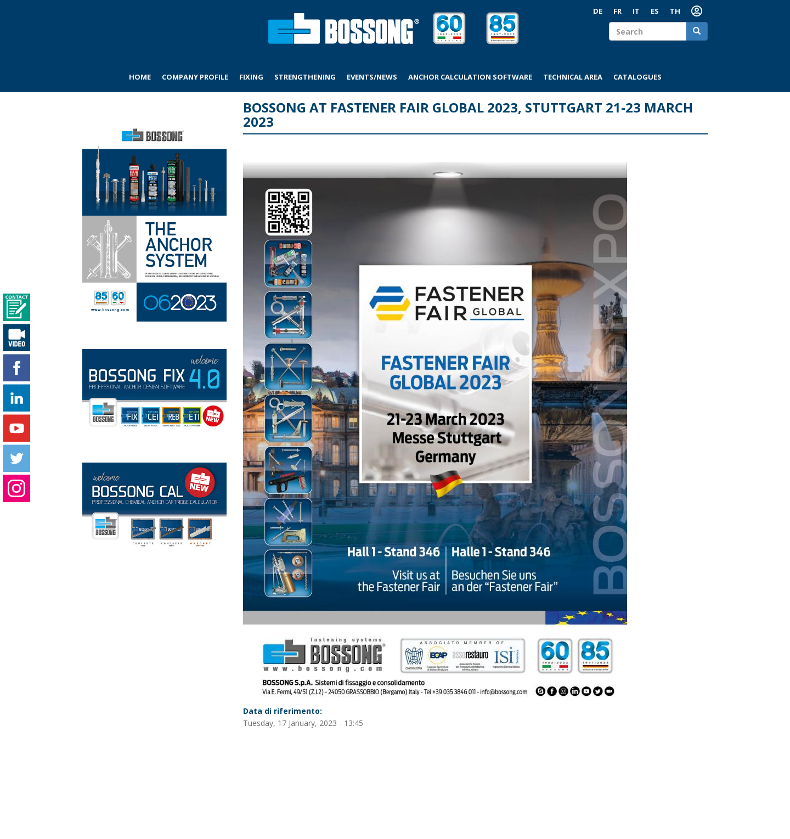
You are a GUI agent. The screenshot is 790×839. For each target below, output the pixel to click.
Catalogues (637, 77)
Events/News (372, 77)
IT (636, 11)
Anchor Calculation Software (470, 77)
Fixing (251, 77)
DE (597, 11)
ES (655, 11)
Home (140, 77)
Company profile (195, 77)
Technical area (572, 77)
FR (617, 11)
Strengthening (305, 77)
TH (675, 11)
